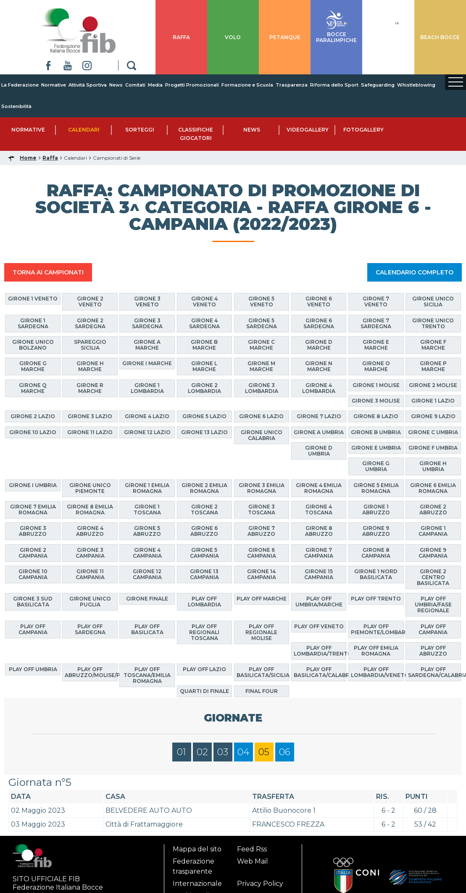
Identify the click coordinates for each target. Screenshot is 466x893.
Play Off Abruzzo (433, 651)
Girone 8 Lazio (375, 416)
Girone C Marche (261, 345)
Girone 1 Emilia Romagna (147, 488)
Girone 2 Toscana (204, 509)
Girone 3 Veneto (147, 301)
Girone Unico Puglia (90, 601)
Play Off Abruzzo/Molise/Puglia (91, 672)
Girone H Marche (90, 366)
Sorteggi (139, 129)
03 (222, 752)
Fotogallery (363, 129)
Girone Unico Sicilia (433, 301)
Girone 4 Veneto (204, 301)
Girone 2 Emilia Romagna (204, 488)
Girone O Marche (376, 366)
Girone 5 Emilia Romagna (376, 488)
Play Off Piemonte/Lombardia (377, 629)
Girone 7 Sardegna (376, 323)
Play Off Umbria (33, 669)
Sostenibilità (16, 106)
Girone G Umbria (376, 466)
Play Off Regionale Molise (261, 632)
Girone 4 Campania (147, 553)
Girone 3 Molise (376, 401)
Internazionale (197, 884)
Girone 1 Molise (376, 385)
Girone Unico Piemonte (90, 488)
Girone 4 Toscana (318, 509)
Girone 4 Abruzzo (90, 531)
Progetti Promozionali (192, 85)
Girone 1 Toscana (147, 509)
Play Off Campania (32, 629)
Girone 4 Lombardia (318, 388)
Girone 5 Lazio (204, 416)
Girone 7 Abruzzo (261, 531)
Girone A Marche (147, 345)
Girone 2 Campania (32, 553)
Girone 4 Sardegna (204, 323)
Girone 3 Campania (90, 553)
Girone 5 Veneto (261, 301)
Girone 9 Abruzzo (376, 531)
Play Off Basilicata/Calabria (320, 672)
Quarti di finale (204, 691)
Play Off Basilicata (147, 629)
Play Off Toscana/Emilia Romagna (147, 675)
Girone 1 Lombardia (147, 388)
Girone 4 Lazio (147, 416)
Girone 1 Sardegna (33, 323)
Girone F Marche (433, 345)
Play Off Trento (376, 598)
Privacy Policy (260, 884)
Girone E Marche (376, 345)
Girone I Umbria (33, 485)
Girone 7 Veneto (376, 301)
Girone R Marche (89, 388)
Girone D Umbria (318, 451)
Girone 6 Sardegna (318, 323)
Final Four (261, 691)
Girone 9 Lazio (433, 416)
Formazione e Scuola (247, 85)
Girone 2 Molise (433, 385)
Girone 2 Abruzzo (433, 509)
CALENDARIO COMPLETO (414, 272)
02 (202, 752)
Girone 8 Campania (375, 553)
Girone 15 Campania (318, 574)
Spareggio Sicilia (90, 345)
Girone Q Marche (33, 388)
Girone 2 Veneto (90, 301)
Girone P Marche (433, 366)
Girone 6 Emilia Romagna (433, 488)
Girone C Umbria (433, 432)
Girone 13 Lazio (204, 432)
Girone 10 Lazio (32, 432)
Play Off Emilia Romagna (376, 651)
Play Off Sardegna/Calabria (434, 672)
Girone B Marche (204, 345)
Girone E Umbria (376, 448)
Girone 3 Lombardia (261, 388)
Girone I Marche (147, 363)
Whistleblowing (416, 85)
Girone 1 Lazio (433, 401)
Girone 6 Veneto (318, 301)
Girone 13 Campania (204, 574)
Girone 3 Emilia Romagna (261, 488)
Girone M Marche (261, 366)
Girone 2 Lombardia (204, 388)
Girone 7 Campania (318, 553)
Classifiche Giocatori (195, 133)
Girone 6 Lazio (261, 416)
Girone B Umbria (376, 432)
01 (181, 752)
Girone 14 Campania (261, 574)
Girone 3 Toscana (261, 509)
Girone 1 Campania (433, 531)
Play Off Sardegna (90, 629)
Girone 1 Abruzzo (376, 509)
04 (243, 752)
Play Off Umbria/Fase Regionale (433, 604)
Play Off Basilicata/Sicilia (263, 672)
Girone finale (147, 598)
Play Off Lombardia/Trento (320, 651)
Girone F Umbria (433, 448)
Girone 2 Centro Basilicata (433, 577)
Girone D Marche (318, 345)
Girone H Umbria (433, 466)
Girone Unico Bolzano (33, 345)
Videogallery (308, 129)
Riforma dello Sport (334, 85)
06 (284, 752)
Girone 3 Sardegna (147, 323)
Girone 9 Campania (433, 553)
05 (263, 752)
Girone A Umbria (319, 432)
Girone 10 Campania (32, 574)
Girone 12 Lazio (147, 432)
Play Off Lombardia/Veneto (377, 672)
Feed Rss (252, 849)
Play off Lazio (204, 669)
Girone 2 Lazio (33, 416)
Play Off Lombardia (204, 601)
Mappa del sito (197, 849)
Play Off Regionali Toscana (204, 632)
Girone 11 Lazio (90, 432)
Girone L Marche (204, 366)
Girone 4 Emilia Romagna (319, 488)
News (116, 85)
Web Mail (252, 861)
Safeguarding (378, 85)
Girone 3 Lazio (90, 416)
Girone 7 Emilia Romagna (33, 509)
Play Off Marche (262, 598)
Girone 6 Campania (261, 553)
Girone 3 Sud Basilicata (33, 601)
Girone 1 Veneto (33, 298)
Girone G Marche (33, 366)
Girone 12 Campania (147, 574)
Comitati (135, 85)
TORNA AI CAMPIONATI (48, 272)
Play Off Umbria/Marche (318, 601)
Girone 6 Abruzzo (204, 531)
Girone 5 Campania (204, 553)
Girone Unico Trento (433, 323)
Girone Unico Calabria (261, 435)
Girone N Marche (318, 366)
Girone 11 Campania (90, 574)
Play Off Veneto (319, 626)
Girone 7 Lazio (319, 416)
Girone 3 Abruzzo (33, 531)
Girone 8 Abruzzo (319, 531)
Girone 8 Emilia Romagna (90, 509)
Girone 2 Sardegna (90, 323)
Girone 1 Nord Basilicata (376, 574)
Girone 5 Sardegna (261, 323)
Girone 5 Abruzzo (147, 531)
